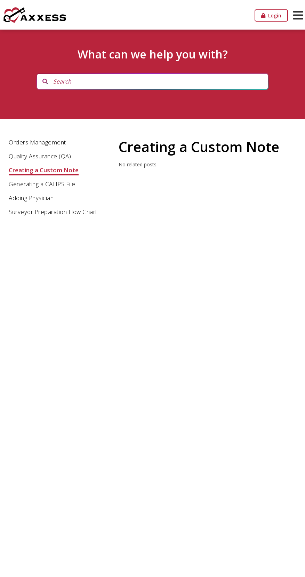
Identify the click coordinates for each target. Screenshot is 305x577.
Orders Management (37, 142)
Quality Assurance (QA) (40, 156)
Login (271, 15)
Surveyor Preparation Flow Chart (53, 212)
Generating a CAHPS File (42, 184)
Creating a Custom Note (44, 170)
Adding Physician (31, 198)
